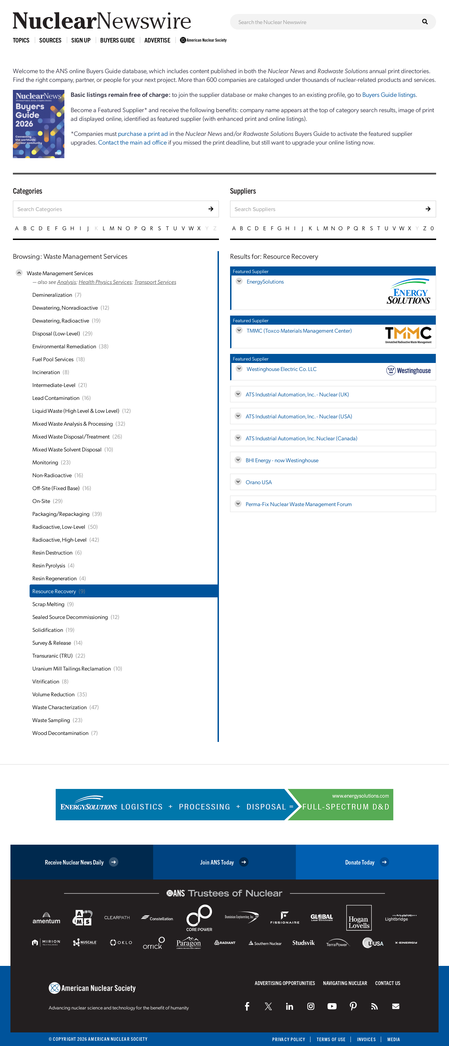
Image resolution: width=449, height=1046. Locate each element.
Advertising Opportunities (285, 982)
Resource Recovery (54, 591)
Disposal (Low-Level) (56, 333)
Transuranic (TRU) (52, 655)
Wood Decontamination (60, 732)
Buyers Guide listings (389, 94)
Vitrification (45, 681)
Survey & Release (51, 642)
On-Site (41, 500)
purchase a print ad (143, 133)
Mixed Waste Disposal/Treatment (71, 436)
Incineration (46, 371)
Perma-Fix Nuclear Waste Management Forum (299, 503)
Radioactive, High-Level (59, 539)
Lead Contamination (55, 397)
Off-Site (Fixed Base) (56, 487)
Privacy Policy (288, 1039)
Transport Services (155, 281)
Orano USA (259, 482)
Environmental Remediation (64, 346)
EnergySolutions (265, 281)
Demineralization (52, 294)
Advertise (157, 40)
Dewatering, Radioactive (60, 320)
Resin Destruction (52, 552)
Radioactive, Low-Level (58, 526)
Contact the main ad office (132, 142)
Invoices (366, 1039)
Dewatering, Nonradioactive (65, 307)
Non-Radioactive (52, 475)
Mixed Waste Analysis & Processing (72, 423)
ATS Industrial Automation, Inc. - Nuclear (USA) (299, 416)
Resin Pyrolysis (48, 565)
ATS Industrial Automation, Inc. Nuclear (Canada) (301, 438)
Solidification (47, 629)
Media (393, 1039)
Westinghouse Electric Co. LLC (282, 368)
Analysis (66, 281)
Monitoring (45, 462)
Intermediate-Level (54, 384)
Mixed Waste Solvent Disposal (67, 449)
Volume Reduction (53, 694)
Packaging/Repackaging (60, 513)
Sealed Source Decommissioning (70, 616)
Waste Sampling (51, 719)
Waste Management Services (60, 273)
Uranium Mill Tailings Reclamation (71, 668)
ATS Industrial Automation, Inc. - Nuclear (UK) (297, 394)
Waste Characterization (59, 707)
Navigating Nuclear (345, 982)
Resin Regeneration (54, 578)
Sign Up (80, 40)
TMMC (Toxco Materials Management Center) (299, 330)
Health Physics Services (105, 281)
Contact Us (387, 982)
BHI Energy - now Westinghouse (282, 460)
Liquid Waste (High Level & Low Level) (75, 410)
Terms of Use (331, 1039)
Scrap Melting (48, 603)
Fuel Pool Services (52, 359)
